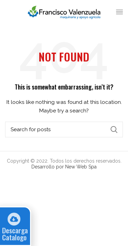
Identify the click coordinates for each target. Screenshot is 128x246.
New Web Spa (81, 166)
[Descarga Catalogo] (12, 219)
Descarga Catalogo (13, 234)
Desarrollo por (48, 166)
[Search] (64, 129)
